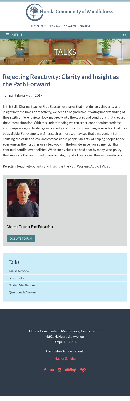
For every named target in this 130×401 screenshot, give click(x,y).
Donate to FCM (21, 238)
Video (106, 166)
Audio (94, 166)
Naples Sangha (65, 358)
